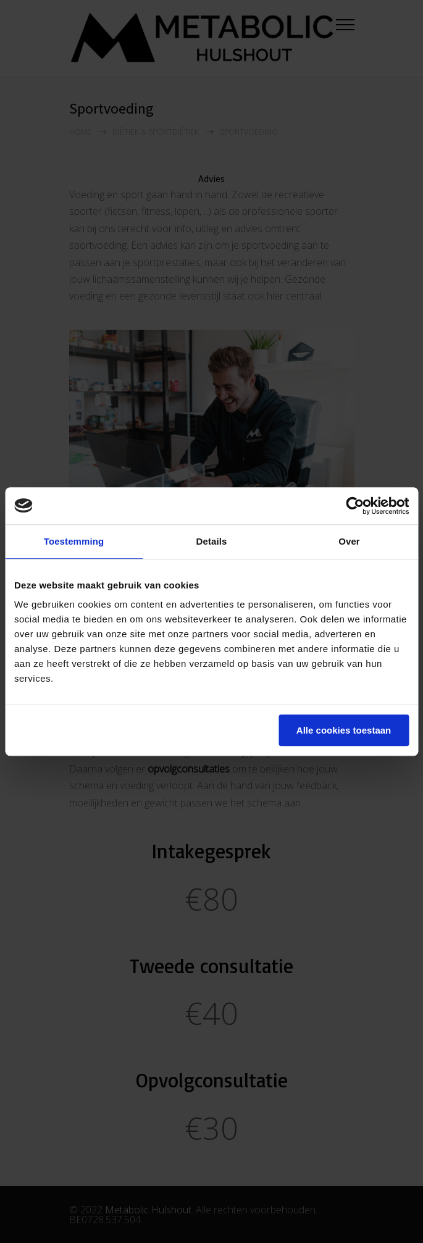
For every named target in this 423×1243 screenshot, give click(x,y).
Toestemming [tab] (74, 541)
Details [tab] (211, 541)
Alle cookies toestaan (343, 730)
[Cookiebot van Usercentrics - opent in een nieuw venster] (355, 505)
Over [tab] (349, 541)
